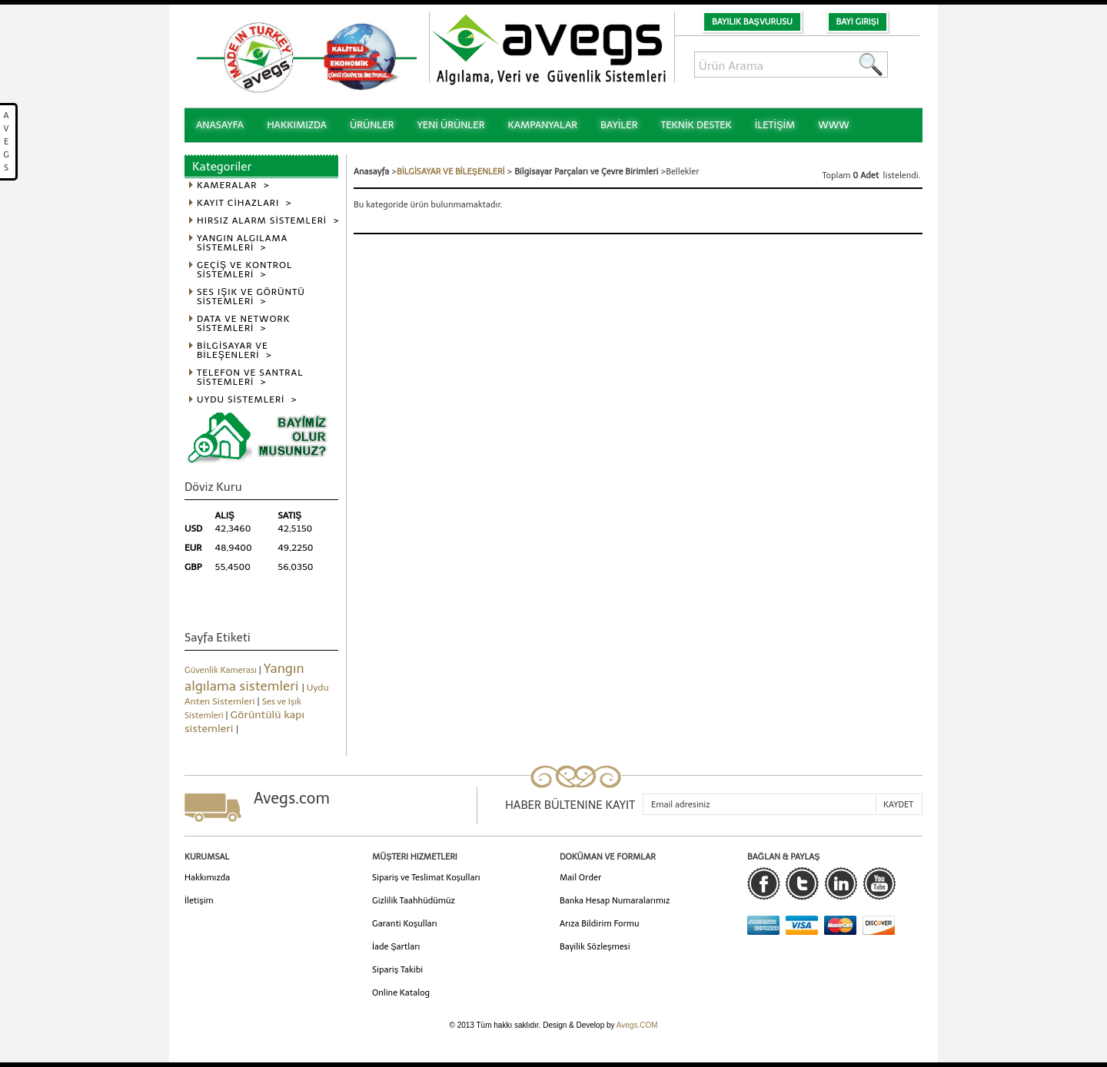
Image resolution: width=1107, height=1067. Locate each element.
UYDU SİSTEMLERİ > (247, 400)
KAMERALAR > (233, 186)
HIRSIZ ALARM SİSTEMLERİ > (268, 221)
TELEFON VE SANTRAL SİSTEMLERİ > (250, 377)
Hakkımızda (207, 878)
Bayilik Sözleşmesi (595, 947)
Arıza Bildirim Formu (600, 924)
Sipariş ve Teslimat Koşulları (426, 878)
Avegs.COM (637, 1025)
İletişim (199, 901)
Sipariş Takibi (397, 970)
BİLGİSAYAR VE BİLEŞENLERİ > (234, 350)
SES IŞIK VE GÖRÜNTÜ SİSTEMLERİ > (251, 297)
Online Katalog (401, 993)
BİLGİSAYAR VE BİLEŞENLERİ (451, 172)
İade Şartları (396, 947)
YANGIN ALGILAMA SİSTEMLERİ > (242, 243)
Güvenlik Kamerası (221, 670)
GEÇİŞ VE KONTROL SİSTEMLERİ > (244, 270)
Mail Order (580, 878)
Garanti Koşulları (404, 924)
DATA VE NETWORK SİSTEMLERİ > (243, 323)
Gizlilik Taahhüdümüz (413, 901)
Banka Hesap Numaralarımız (615, 901)
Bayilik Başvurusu (752, 22)
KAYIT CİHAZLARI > (244, 203)
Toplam (838, 176)
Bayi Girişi (857, 22)
